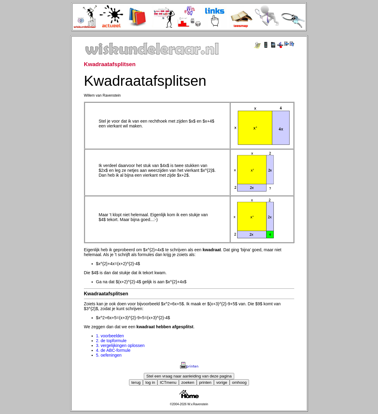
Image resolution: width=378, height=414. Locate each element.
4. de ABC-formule (113, 350)
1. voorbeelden (110, 335)
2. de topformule (111, 340)
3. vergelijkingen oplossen (120, 345)
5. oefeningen (109, 355)
